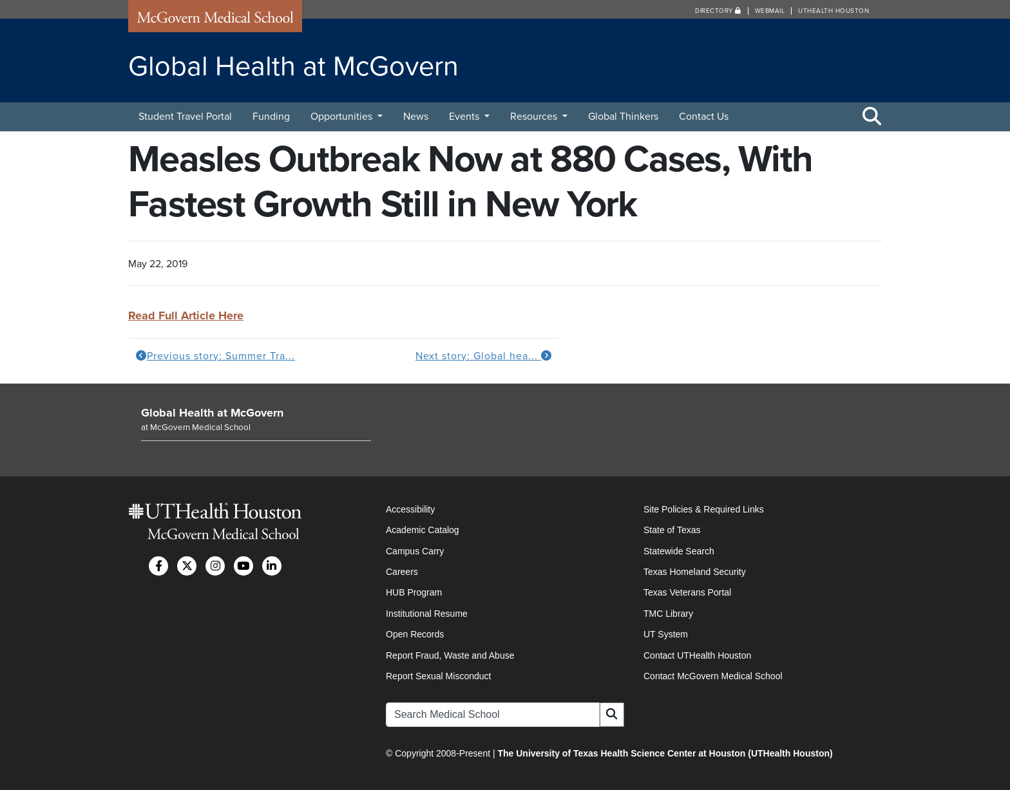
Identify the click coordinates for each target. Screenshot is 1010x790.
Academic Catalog (422, 530)
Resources (535, 116)
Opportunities (342, 116)
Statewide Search (678, 551)
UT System (665, 634)
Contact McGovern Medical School (713, 676)
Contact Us (704, 116)
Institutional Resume (427, 613)
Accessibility (410, 509)
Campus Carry (415, 551)
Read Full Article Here (185, 315)
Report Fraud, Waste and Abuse (450, 655)
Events (465, 116)
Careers (402, 572)
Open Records (415, 634)
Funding (271, 116)
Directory (718, 11)
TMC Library (668, 613)
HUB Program (414, 592)
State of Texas (671, 530)
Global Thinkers (623, 116)
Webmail (770, 11)
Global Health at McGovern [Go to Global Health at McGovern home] (212, 413)
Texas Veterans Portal (687, 592)
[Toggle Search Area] (872, 117)
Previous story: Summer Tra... (215, 356)
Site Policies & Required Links (703, 509)
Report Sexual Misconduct (438, 676)
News (415, 116)
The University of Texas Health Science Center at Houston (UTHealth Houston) (664, 753)
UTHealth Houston (833, 11)
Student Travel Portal (185, 116)
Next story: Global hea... (483, 356)
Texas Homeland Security (694, 572)
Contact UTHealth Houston (697, 655)
